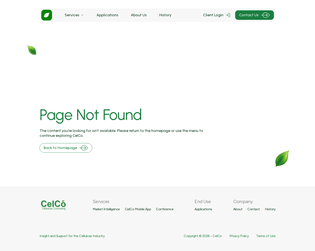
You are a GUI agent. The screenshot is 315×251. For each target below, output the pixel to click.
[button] (74, 15)
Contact (253, 209)
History (165, 15)
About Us (139, 15)
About (238, 209)
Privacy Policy (239, 236)
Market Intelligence (106, 209)
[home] (46, 15)
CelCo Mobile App (138, 209)
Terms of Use (265, 236)
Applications (107, 15)
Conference (164, 209)
